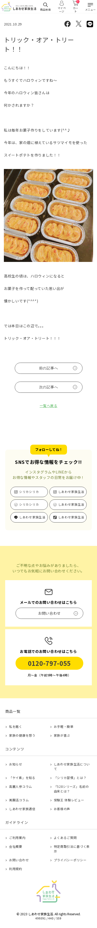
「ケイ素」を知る (22, 777)
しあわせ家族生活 (71, 492)
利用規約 (15, 868)
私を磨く (15, 726)
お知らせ (15, 764)
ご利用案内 (17, 837)
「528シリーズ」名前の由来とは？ (71, 788)
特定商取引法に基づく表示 (72, 848)
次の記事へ (48, 387)
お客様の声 (62, 809)
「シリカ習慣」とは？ (70, 777)
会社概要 (15, 846)
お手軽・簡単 (63, 726)
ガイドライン (16, 822)
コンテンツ (14, 748)
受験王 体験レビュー (69, 800)
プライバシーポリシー (70, 860)
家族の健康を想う (22, 735)
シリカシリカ (29, 492)
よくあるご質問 (65, 837)
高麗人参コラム (20, 786)
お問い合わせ (19, 860)
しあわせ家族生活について (72, 766)
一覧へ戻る (48, 405)
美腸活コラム (19, 800)
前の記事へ (48, 368)
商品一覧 (12, 711)
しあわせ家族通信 (22, 809)
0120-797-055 (49, 663)
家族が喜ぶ (62, 735)
